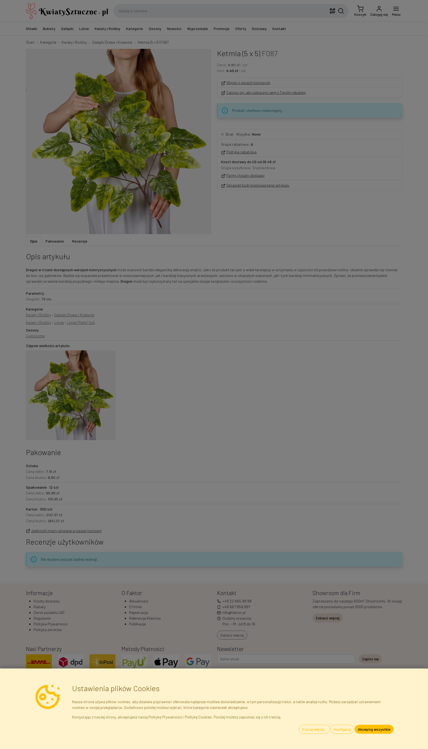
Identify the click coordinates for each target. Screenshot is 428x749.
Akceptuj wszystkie (374, 729)
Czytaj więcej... (314, 729)
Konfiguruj (342, 729)
